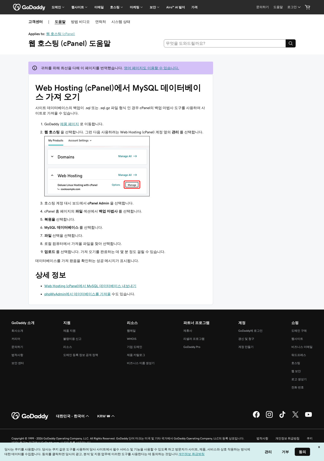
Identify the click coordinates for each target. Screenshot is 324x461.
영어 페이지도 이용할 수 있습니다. (151, 68)
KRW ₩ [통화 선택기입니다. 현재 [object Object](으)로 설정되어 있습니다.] (106, 416)
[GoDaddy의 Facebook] (256, 417)
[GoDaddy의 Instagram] (269, 417)
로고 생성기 (299, 379)
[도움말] (278, 7)
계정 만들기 (246, 346)
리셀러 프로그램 (194, 338)
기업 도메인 (134, 346)
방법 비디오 (80, 21)
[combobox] (225, 43)
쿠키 (310, 438)
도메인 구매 (299, 330)
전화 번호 (297, 387)
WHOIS (131, 338)
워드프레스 (298, 355)
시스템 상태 (120, 21)
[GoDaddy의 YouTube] (308, 417)
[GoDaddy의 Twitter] (295, 417)
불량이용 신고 (72, 338)
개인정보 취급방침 (287, 438)
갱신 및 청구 (246, 338)
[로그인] (294, 7)
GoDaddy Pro (191, 346)
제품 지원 (69, 330)
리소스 (67, 346)
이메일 (99, 7)
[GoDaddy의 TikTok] (282, 417)
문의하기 (17, 346)
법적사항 (17, 355)
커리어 (15, 338)
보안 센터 (17, 363)
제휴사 (187, 330)
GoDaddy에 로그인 (250, 330)
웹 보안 (296, 371)
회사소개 (17, 330)
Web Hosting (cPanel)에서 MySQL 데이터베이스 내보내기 (90, 286)
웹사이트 (297, 338)
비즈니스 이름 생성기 (141, 363)
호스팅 (295, 363)
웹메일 (131, 330)
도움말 (60, 21)
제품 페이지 (69, 124)
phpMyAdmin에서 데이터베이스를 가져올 (77, 294)
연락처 (100, 21)
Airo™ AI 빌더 (175, 7)
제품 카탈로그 (136, 355)
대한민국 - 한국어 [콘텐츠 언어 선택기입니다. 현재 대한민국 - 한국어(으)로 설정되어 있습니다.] (73, 416)
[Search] (291, 43)
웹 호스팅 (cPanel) (60, 34)
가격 (194, 7)
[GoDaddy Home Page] (30, 416)
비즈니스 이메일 (302, 346)
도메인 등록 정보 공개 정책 (80, 355)
